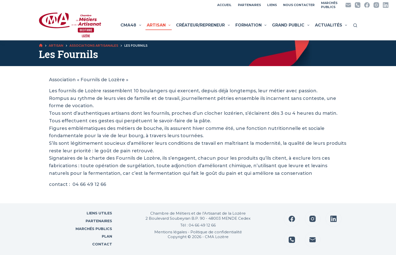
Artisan (159, 25)
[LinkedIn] (385, 5)
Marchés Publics (94, 228)
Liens (272, 5)
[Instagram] (376, 5)
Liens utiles (99, 213)
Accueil (224, 5)
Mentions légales (170, 232)
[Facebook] (367, 5)
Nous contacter (299, 5)
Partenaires (249, 5)
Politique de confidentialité (216, 232)
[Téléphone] (357, 5)
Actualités (331, 25)
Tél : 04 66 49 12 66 (198, 225)
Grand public (291, 25)
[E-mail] (348, 5)
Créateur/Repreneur (203, 25)
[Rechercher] (355, 25)
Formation (251, 25)
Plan (106, 236)
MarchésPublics (329, 5)
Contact (101, 244)
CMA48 (131, 25)
